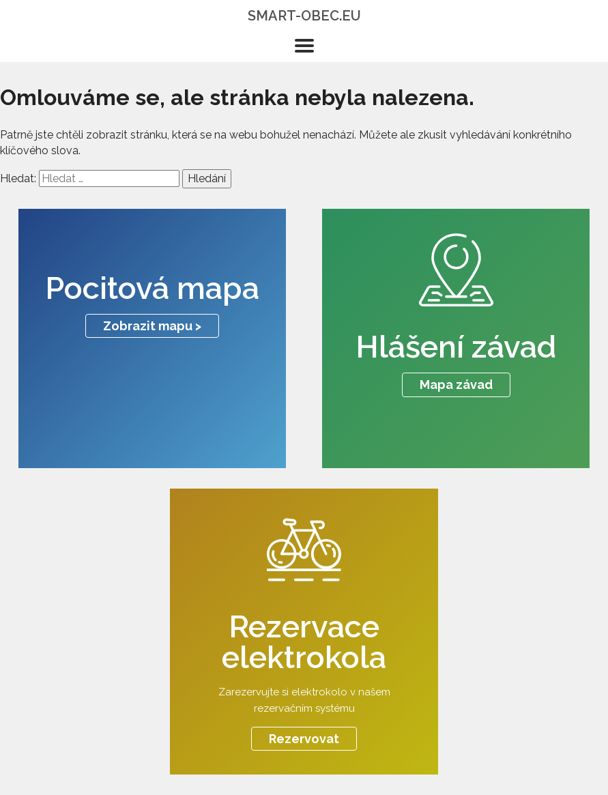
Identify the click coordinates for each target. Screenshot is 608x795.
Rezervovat (304, 739)
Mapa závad (456, 384)
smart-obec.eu (304, 16)
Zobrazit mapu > (152, 326)
